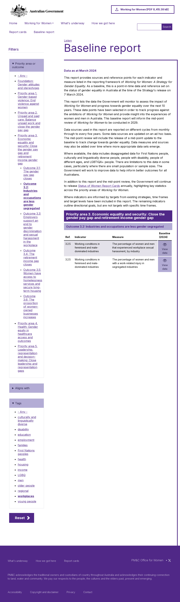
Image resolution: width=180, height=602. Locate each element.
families (23, 445)
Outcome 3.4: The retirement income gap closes (31, 257)
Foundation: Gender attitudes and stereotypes (29, 84)
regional (23, 491)
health (22, 459)
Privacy (71, 592)
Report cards (18, 32)
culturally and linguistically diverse (27, 420)
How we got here (103, 23)
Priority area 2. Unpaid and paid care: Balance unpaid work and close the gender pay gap (29, 121)
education (24, 434)
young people (27, 501)
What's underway (72, 23)
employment (26, 440)
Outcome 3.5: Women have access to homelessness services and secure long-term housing (32, 280)
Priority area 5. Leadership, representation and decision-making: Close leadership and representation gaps (27, 358)
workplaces (26, 496)
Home (13, 23)
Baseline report (44, 32)
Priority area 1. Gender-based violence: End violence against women (28, 100)
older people (26, 485)
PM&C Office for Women (147, 560)
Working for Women (38, 23)
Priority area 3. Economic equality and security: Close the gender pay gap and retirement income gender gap (28, 149)
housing (23, 464)
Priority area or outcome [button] (24, 65)
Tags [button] (18, 403)
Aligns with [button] (22, 388)
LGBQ (21, 475)
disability (23, 429)
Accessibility (15, 592)
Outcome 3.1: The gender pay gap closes (31, 173)
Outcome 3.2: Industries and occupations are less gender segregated (32, 196)
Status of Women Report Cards (99, 186)
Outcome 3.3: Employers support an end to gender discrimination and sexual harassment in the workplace (32, 229)
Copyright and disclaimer (44, 592)
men (21, 480)
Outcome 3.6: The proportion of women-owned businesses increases (30, 306)
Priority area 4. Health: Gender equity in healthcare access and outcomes (28, 332)
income (22, 470)
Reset (20, 518)
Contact (87, 592)
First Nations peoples (26, 452)
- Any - (22, 75)
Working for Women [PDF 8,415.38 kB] (144, 9)
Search (167, 26)
